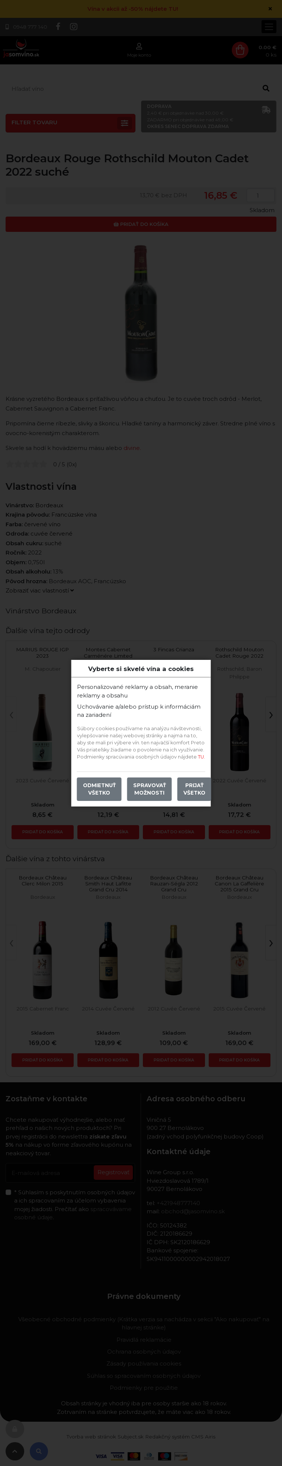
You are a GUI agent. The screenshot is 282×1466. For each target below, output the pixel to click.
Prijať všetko (194, 789)
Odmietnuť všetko (99, 789)
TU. (201, 757)
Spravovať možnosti (149, 789)
